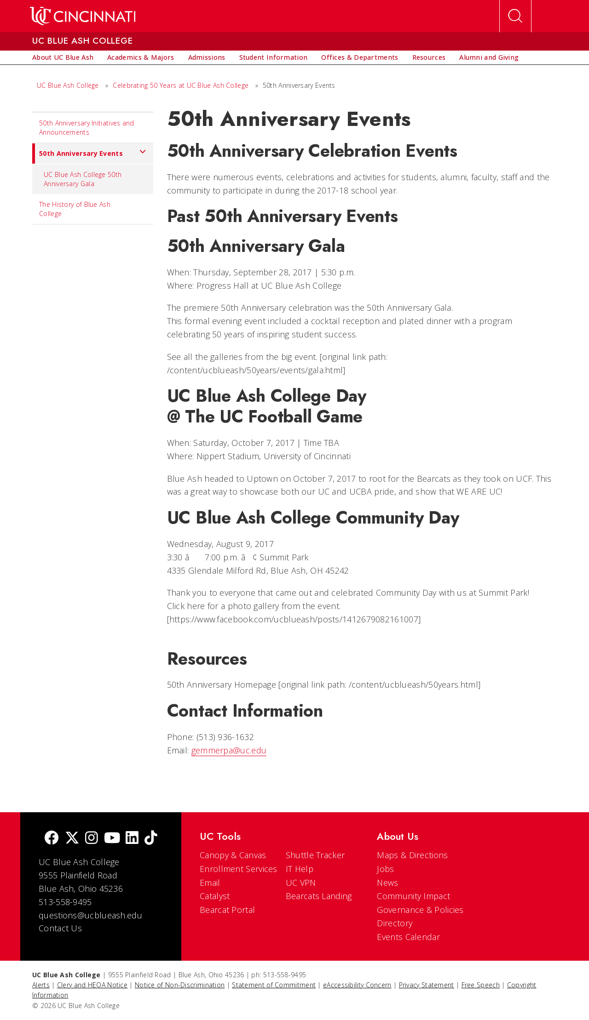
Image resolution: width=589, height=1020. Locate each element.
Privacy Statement (426, 984)
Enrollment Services (238, 868)
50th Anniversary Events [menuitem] (89, 153)
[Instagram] (91, 839)
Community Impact (413, 895)
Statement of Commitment (274, 984)
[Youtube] (112, 839)
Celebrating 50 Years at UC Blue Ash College (180, 85)
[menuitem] (62, 57)
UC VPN (301, 882)
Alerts (41, 984)
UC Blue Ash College (68, 85)
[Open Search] (515, 16)
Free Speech (481, 984)
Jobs (385, 868)
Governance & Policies (420, 909)
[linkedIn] (132, 839)
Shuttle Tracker (315, 854)
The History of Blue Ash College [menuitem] (74, 209)
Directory (394, 923)
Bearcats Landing (319, 895)
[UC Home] (82, 16)
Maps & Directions (412, 854)
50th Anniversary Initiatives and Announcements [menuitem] (86, 128)
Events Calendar (408, 936)
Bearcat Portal (227, 909)
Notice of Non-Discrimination (180, 984)
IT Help (299, 868)
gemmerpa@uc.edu (229, 750)
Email (210, 882)
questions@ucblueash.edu (90, 915)
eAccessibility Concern (357, 984)
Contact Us (60, 928)
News (387, 882)
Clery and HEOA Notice (92, 984)
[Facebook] (51, 839)
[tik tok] (150, 839)
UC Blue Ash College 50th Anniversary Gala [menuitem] (82, 179)
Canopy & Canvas (233, 854)
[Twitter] (72, 839)
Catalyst (215, 895)
